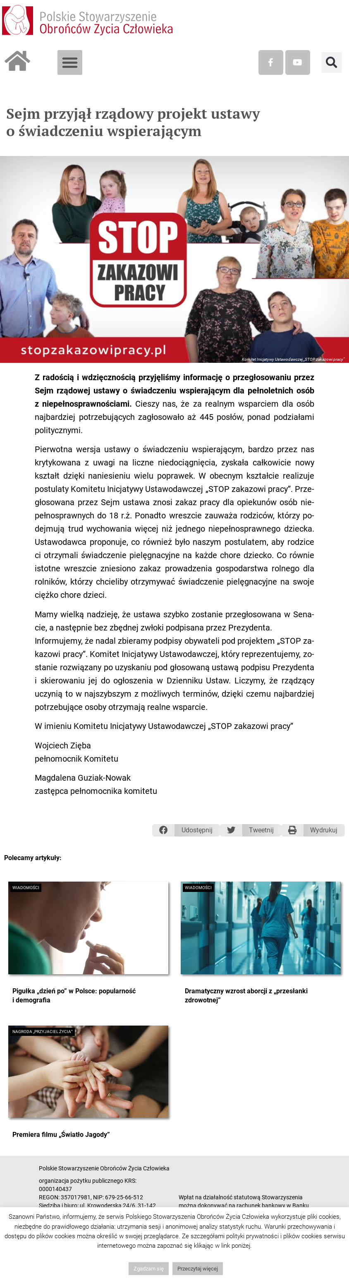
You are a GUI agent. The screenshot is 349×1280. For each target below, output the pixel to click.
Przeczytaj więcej (197, 1269)
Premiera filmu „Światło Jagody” (61, 1135)
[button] (69, 62)
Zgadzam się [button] (149, 1269)
